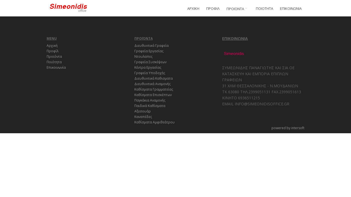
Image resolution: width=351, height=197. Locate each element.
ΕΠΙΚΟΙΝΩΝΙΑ (291, 8)
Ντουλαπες (143, 56)
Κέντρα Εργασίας (147, 67)
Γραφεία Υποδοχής (149, 73)
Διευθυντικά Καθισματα (153, 78)
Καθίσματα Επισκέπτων (153, 94)
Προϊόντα (54, 56)
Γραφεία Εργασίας (148, 51)
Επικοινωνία (56, 67)
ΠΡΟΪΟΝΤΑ (238, 8)
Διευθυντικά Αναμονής (152, 84)
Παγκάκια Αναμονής (149, 100)
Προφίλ (52, 51)
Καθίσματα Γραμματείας (153, 89)
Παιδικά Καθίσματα (149, 105)
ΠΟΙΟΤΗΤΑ (264, 8)
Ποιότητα (54, 62)
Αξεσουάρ (142, 111)
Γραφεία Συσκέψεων (150, 62)
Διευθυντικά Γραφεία (151, 45)
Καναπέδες (143, 116)
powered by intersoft (287, 128)
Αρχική (52, 45)
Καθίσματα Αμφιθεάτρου (154, 122)
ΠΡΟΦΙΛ (213, 8)
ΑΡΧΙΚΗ (193, 8)
